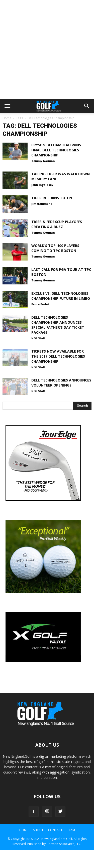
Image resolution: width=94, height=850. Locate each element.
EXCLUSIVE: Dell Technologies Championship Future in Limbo (60, 296)
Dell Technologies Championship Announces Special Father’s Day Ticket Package (57, 325)
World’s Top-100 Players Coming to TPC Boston (55, 248)
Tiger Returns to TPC (52, 197)
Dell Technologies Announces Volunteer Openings (61, 383)
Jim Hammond (41, 203)
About (38, 830)
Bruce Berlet (40, 304)
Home (7, 118)
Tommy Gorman (43, 161)
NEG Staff (38, 338)
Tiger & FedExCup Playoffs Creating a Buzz (56, 224)
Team (71, 830)
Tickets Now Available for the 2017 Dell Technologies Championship (58, 356)
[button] (87, 106)
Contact (55, 830)
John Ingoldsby (42, 185)
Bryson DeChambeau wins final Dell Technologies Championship (56, 150)
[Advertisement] (47, 50)
